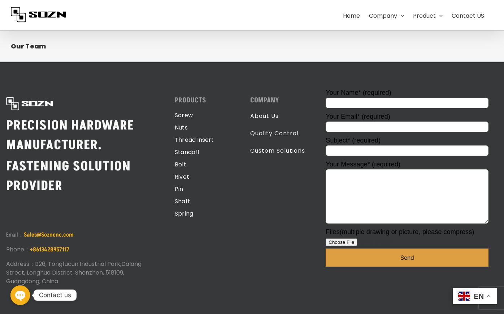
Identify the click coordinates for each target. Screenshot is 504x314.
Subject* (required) (407, 145)
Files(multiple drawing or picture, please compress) (400, 236)
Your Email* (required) (407, 121)
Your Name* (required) (407, 97)
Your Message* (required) (407, 180)
